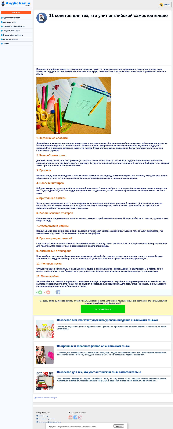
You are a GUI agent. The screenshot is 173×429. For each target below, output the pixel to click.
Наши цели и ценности (45, 419)
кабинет (16, 12)
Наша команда (42, 416)
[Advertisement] (103, 46)
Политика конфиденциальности (48, 422)
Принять (118, 426)
